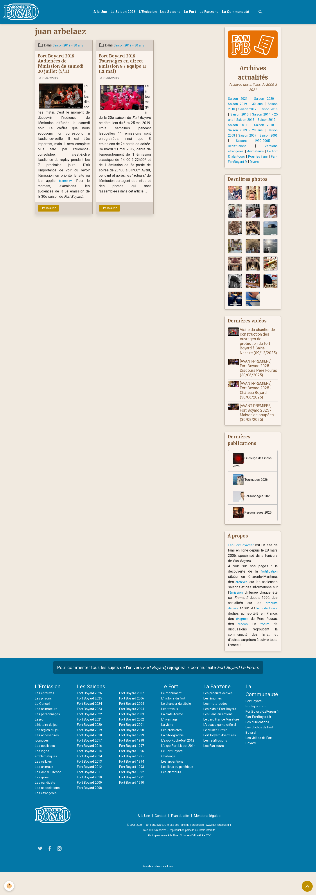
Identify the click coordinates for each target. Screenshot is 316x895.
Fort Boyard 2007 (132, 716)
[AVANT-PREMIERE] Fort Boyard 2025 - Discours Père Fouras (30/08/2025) (259, 379)
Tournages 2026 (251, 491)
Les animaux (44, 789)
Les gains (42, 800)
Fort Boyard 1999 (132, 758)
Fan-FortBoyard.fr (241, 568)
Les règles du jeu (48, 752)
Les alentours (171, 800)
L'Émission (149, 12)
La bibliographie (173, 758)
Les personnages (48, 737)
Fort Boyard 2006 (132, 721)
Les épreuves (45, 716)
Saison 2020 (264, 99)
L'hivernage (170, 742)
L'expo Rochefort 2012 (178, 763)
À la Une (101, 12)
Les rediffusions (216, 768)
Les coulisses (46, 768)
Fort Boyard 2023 (90, 731)
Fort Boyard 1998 (132, 763)
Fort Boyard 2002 (132, 742)
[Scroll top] (307, 886)
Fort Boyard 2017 (90, 763)
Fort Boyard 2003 (132, 737)
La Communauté (236, 12)
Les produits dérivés (219, 716)
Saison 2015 (251, 115)
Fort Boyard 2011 (90, 794)
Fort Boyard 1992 (132, 794)
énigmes (255, 641)
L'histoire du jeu (47, 747)
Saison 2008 (250, 136)
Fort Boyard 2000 (132, 752)
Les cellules (44, 784)
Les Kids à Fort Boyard (221, 731)
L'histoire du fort (174, 721)
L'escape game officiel (220, 752)
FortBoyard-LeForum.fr (263, 734)
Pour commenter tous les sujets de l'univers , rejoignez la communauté (158, 690)
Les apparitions (173, 789)
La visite (167, 747)
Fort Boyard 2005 (132, 726)
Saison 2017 (251, 110)
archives (241, 604)
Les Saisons (171, 12)
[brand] (23, 12)
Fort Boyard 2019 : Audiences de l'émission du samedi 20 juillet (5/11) (61, 64)
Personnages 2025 (249, 532)
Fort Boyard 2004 (132, 731)
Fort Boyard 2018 (90, 758)
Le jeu (39, 742)
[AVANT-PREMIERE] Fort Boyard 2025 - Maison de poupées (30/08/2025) (258, 424)
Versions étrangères (248, 152)
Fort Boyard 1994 (132, 784)
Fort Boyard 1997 (132, 768)
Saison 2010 (238, 131)
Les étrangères (46, 815)
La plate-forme (172, 737)
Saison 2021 (238, 99)
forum (268, 646)
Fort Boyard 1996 (132, 773)
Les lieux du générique (178, 794)
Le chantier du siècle (177, 726)
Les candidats (46, 805)
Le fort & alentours (263, 157)
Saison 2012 (238, 126)
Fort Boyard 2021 (90, 742)
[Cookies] (9, 886)
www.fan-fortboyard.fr (218, 847)
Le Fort (191, 12)
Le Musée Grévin (216, 758)
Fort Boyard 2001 (132, 747)
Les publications (258, 744)
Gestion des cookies (158, 889)
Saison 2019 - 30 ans (69, 46)
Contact (160, 838)
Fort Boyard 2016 (90, 768)
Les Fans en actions (218, 737)
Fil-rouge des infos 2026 (249, 472)
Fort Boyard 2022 (90, 737)
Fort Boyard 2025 (90, 721)
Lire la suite (48, 209)
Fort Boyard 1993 (132, 789)
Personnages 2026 (249, 510)
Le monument (171, 716)
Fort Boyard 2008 (90, 810)
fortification (269, 594)
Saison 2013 (265, 120)
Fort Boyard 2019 (90, 752)
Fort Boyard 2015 (90, 773)
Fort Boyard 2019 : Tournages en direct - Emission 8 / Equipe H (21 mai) (123, 64)
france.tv (65, 182)
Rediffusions (263, 147)
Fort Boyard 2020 (90, 747)
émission (237, 615)
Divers (256, 168)
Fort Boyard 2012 (90, 789)
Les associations (48, 810)
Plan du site (180, 838)
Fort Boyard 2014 (90, 779)
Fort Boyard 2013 (90, 784)
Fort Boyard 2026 (90, 716)
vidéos (252, 646)
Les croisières (172, 752)
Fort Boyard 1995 (132, 779)
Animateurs (236, 157)
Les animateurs (47, 731)
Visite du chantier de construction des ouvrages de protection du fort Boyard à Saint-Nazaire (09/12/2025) (258, 350)
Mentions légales (207, 838)
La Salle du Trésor (49, 794)
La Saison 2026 (123, 12)
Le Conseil (43, 726)
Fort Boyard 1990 (132, 805)
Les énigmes (213, 721)
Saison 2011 (264, 126)
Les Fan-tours (214, 773)
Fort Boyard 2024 (90, 726)
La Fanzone (209, 12)
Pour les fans (247, 162)
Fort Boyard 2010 (90, 800)
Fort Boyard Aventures (220, 763)
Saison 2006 (251, 141)
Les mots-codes (216, 726)
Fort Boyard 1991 (132, 800)
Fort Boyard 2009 (90, 805)
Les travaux (170, 731)
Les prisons (44, 721)
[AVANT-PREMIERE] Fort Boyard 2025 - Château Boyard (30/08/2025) (256, 401)
